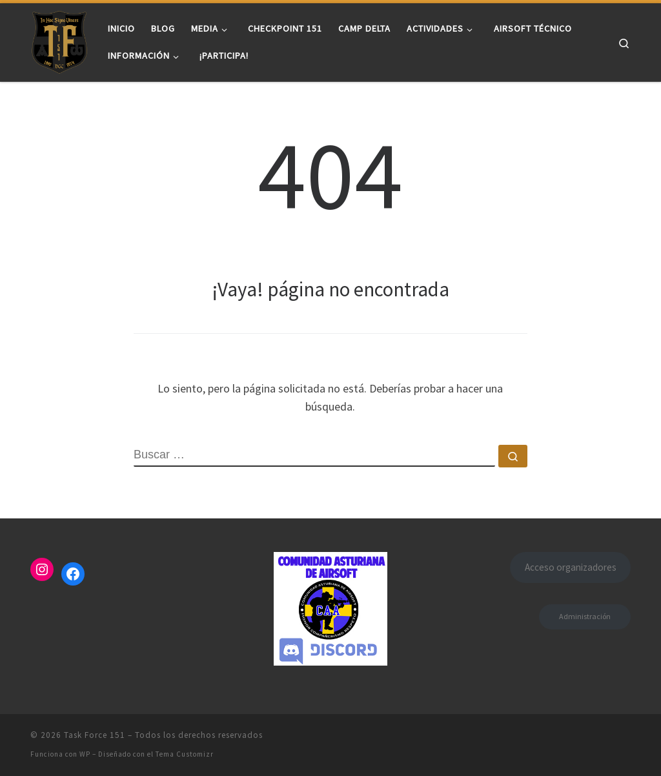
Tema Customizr (185, 754)
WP (84, 754)
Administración (585, 616)
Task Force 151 (94, 735)
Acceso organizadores (570, 567)
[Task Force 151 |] (59, 39)
